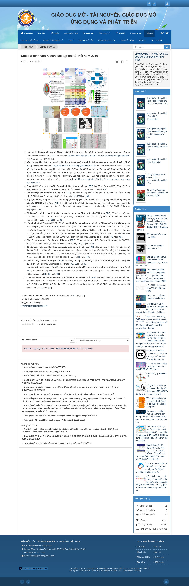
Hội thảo (41, 33)
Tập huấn (55, 33)
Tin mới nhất (140, 91)
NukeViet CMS (85, 571)
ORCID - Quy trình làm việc (156, 374)
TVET (71, 40)
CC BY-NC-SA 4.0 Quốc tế (138, 568)
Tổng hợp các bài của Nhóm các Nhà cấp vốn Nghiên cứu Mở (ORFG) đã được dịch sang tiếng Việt (152, 389)
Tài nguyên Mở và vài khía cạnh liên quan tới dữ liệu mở (48, 420)
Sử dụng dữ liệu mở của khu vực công (41, 371)
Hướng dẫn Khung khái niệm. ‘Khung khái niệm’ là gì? (157, 147)
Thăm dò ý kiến (143, 557)
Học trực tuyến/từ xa (29, 40)
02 (79, 196)
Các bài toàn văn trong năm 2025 (156, 235)
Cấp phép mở (104, 33)
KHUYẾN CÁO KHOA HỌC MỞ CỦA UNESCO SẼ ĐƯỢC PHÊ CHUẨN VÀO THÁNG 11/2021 (63, 394)
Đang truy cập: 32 (39, 569)
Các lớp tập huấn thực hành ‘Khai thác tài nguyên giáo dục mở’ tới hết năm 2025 (152, 261)
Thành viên (141, 552)
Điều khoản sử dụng (132, 571)
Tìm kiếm (141, 562)
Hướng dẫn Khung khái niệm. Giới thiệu (156, 160)
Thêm (149, 33)
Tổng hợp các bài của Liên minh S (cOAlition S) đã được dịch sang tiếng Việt (156, 402)
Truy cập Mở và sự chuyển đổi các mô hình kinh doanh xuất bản (52, 443)
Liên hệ (158, 552)
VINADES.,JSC (115, 571)
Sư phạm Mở (156, 40)
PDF (29, 166)
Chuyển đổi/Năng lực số (53, 40)
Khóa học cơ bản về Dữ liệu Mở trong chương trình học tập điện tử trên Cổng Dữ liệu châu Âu (152, 467)
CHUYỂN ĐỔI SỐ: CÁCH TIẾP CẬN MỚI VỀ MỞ (44, 376)
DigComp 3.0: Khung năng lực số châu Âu (155, 296)
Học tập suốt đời (86, 40)
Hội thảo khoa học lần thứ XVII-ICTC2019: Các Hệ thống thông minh (98, 156)
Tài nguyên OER (71, 33)
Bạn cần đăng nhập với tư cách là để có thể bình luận (58, 348)
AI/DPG (142, 40)
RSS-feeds (159, 562)
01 (31, 210)
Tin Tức (158, 547)
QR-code (24, 569)
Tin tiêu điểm (140, 209)
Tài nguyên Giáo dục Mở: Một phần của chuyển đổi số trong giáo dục (54, 416)
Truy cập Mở (88, 33)
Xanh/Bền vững (127, 40)
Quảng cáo (159, 557)
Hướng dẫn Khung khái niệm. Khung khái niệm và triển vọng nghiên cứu (156, 133)
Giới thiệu (141, 547)
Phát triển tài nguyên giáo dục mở (39, 367)
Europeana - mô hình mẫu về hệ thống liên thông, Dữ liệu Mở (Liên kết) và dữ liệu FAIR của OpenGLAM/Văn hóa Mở (151, 417)
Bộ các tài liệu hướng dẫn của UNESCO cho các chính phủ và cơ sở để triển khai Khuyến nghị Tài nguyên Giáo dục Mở (151, 322)
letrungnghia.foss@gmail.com (34, 306)
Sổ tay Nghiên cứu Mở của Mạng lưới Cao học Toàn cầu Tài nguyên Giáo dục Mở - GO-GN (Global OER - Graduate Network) (152, 223)
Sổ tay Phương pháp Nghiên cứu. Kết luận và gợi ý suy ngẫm (157, 193)
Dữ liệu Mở (120, 33)
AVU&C (164, 33)
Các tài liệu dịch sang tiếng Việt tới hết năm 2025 (155, 288)
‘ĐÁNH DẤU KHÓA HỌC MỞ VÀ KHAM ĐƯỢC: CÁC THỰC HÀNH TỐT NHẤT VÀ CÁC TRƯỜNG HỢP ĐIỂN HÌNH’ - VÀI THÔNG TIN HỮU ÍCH (151, 452)
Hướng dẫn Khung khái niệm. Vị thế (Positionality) (156, 116)
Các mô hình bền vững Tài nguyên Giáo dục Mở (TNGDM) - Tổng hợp (151, 366)
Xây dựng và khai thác (62, 166)
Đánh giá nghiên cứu (106, 40)
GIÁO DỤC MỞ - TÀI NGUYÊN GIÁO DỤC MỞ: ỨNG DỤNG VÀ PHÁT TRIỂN (151, 57)
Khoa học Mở (135, 33)
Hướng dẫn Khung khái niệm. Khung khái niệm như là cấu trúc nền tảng (157, 101)
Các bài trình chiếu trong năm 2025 (154, 246)
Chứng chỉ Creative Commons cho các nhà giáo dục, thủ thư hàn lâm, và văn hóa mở (156, 355)
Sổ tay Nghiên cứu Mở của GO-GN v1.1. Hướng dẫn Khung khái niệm (156, 178)
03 (88, 196)
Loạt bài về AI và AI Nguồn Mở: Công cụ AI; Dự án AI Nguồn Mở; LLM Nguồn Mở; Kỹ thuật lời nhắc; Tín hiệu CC (151, 308)
